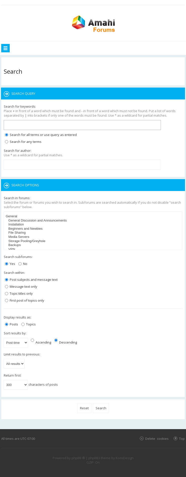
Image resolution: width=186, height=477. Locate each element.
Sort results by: (15, 333)
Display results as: (17, 317)
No (22, 263)
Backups (93, 245)
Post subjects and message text (31, 279)
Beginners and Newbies (93, 229)
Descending (65, 342)
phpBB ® (78, 458)
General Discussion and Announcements (93, 221)
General (93, 216)
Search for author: (17, 150)
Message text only (21, 286)
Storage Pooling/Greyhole (93, 241)
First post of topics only (24, 300)
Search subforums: (18, 256)
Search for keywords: (20, 106)
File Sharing (93, 233)
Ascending (41, 342)
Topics (28, 324)
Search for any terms (23, 141)
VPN (93, 249)
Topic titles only (19, 293)
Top (182, 438)
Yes (10, 263)
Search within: (14, 272)
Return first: (12, 375)
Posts (11, 324)
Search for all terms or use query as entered (41, 134)
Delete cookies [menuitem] (157, 438)
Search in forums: (17, 198)
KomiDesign (125, 458)
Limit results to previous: (22, 354)
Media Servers (93, 237)
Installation (93, 225)
